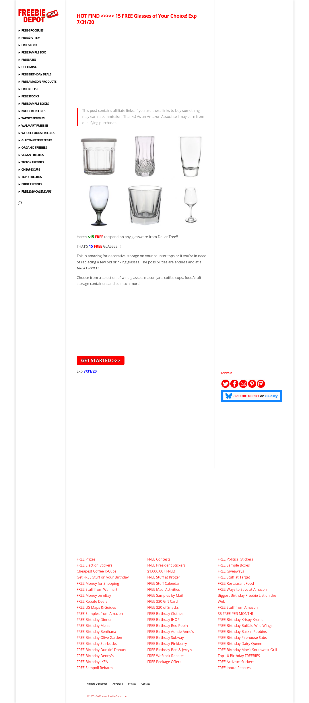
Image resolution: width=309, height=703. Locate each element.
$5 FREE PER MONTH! (235, 613)
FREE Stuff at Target (234, 577)
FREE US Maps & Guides (96, 607)
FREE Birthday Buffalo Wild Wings (245, 625)
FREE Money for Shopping (98, 583)
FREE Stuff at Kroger (163, 577)
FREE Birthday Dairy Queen (240, 643)
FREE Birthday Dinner (94, 619)
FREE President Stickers (166, 565)
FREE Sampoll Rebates (95, 667)
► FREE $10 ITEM (29, 38)
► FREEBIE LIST (28, 89)
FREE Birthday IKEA (92, 661)
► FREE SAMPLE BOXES (33, 104)
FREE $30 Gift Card (162, 601)
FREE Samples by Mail (165, 595)
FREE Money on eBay (94, 595)
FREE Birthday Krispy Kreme (240, 619)
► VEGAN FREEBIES (30, 155)
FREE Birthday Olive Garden (99, 637)
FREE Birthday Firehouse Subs (242, 637)
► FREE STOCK (27, 45)
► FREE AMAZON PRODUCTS (37, 82)
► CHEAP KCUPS (29, 170)
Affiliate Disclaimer (97, 683)
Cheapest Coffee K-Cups (96, 571)
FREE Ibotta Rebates (234, 667)
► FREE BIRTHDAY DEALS (34, 74)
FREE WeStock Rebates (166, 655)
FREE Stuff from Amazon (238, 607)
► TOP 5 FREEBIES (30, 177)
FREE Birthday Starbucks (97, 643)
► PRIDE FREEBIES (30, 184)
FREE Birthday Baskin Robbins (242, 631)
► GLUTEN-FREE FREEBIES (35, 140)
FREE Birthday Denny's (95, 655)
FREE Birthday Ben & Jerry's (169, 649)
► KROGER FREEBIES (31, 111)
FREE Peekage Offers (164, 661)
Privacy (132, 683)
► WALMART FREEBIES (33, 126)
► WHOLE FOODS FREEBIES (36, 133)
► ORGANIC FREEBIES (32, 148)
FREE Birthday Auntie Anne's (170, 631)
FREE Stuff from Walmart (97, 589)
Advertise (118, 683)
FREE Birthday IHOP (163, 619)
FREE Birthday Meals (93, 625)
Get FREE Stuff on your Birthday (103, 577)
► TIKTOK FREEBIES (31, 162)
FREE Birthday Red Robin (167, 625)
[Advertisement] (142, 65)
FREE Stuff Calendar (163, 583)
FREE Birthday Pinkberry (167, 643)
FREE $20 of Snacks (163, 607)
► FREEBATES (27, 60)
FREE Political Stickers (235, 559)
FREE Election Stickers (94, 565)
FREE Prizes (86, 559)
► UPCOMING (27, 67)
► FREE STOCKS (28, 96)
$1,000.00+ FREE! (161, 571)
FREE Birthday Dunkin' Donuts (101, 649)
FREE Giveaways (231, 571)
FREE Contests (159, 559)
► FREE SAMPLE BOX (32, 52)
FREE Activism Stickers (236, 661)
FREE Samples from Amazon (100, 613)
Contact (145, 683)
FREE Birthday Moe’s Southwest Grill (247, 649)
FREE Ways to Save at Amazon (242, 589)
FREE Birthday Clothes (165, 613)
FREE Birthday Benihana (96, 631)
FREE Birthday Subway (165, 637)
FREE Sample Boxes (234, 565)
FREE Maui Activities (163, 589)
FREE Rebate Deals (92, 601)
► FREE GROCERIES (30, 30)
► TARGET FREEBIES (31, 118)
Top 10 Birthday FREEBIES (239, 655)
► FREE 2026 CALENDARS (34, 192)
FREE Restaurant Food (236, 583)
